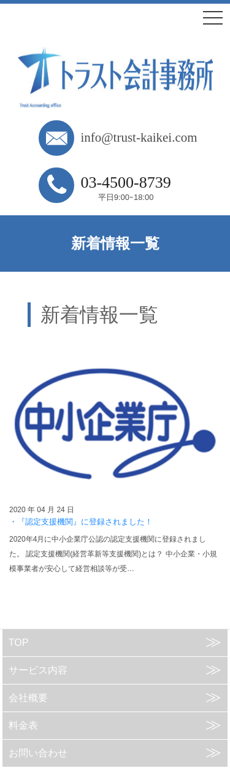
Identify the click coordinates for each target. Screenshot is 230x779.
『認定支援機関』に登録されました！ (85, 521)
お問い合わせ (38, 753)
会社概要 (28, 698)
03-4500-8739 (125, 182)
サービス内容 (38, 670)
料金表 (23, 725)
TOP (19, 642)
